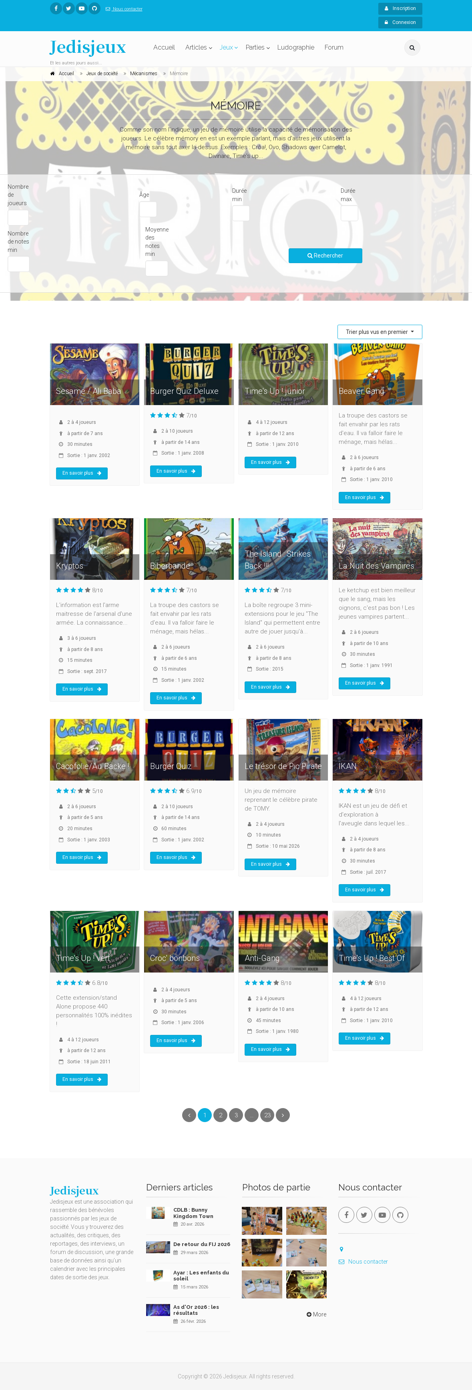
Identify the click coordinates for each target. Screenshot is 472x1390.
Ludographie (295, 47)
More (315, 1314)
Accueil (164, 47)
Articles (196, 47)
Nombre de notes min (18, 241)
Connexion (400, 22)
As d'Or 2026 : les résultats (196, 1310)
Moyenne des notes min (157, 242)
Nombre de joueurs (18, 195)
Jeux (226, 47)
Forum (334, 47)
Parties (255, 47)
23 (267, 1115)
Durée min (239, 195)
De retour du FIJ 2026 (201, 1244)
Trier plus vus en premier (377, 332)
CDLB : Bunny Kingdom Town (193, 1213)
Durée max (348, 195)
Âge (144, 195)
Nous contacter (122, 9)
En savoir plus (81, 473)
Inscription (400, 8)
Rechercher (325, 255)
